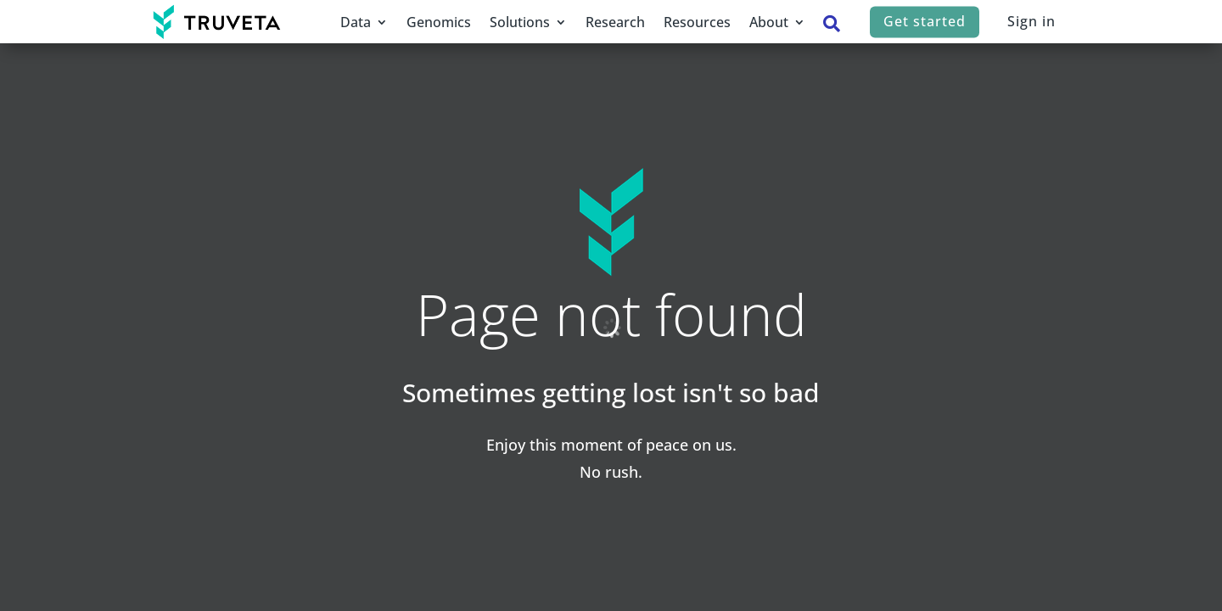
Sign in (1031, 21)
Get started (924, 21)
